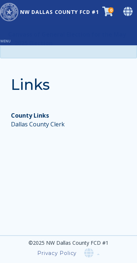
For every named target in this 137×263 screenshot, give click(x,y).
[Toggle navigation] (8, 34)
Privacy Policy (57, 253)
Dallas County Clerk (38, 124)
